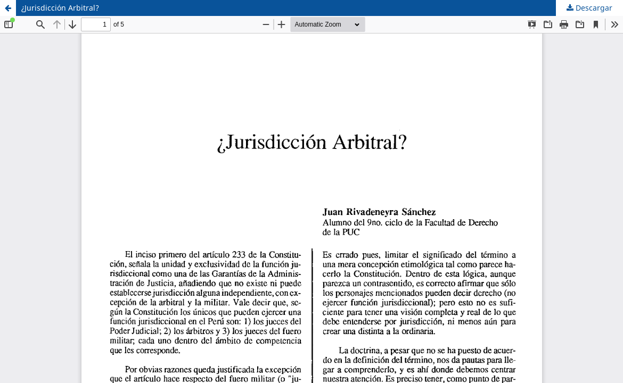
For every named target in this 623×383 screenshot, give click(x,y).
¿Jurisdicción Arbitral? (60, 8)
